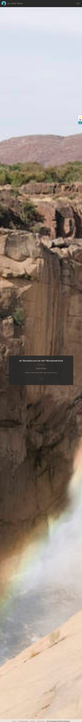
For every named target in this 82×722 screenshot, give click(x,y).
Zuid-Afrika (41, 361)
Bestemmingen (23, 721)
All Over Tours (12, 3)
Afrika (32, 721)
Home (14, 721)
